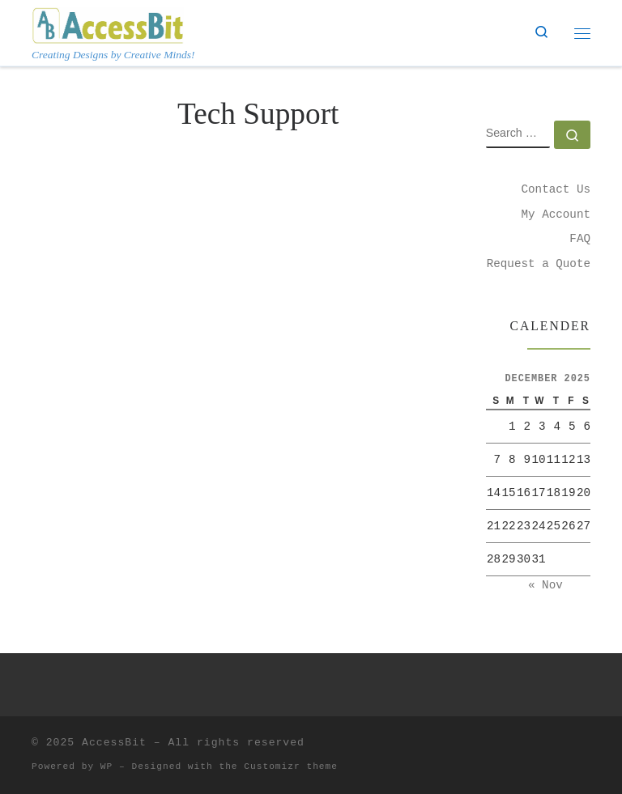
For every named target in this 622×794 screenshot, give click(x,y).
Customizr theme (291, 766)
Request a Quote (538, 263)
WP (106, 766)
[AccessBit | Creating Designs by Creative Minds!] (108, 24)
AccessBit (114, 743)
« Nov (545, 585)
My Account (555, 214)
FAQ (579, 238)
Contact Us (555, 189)
